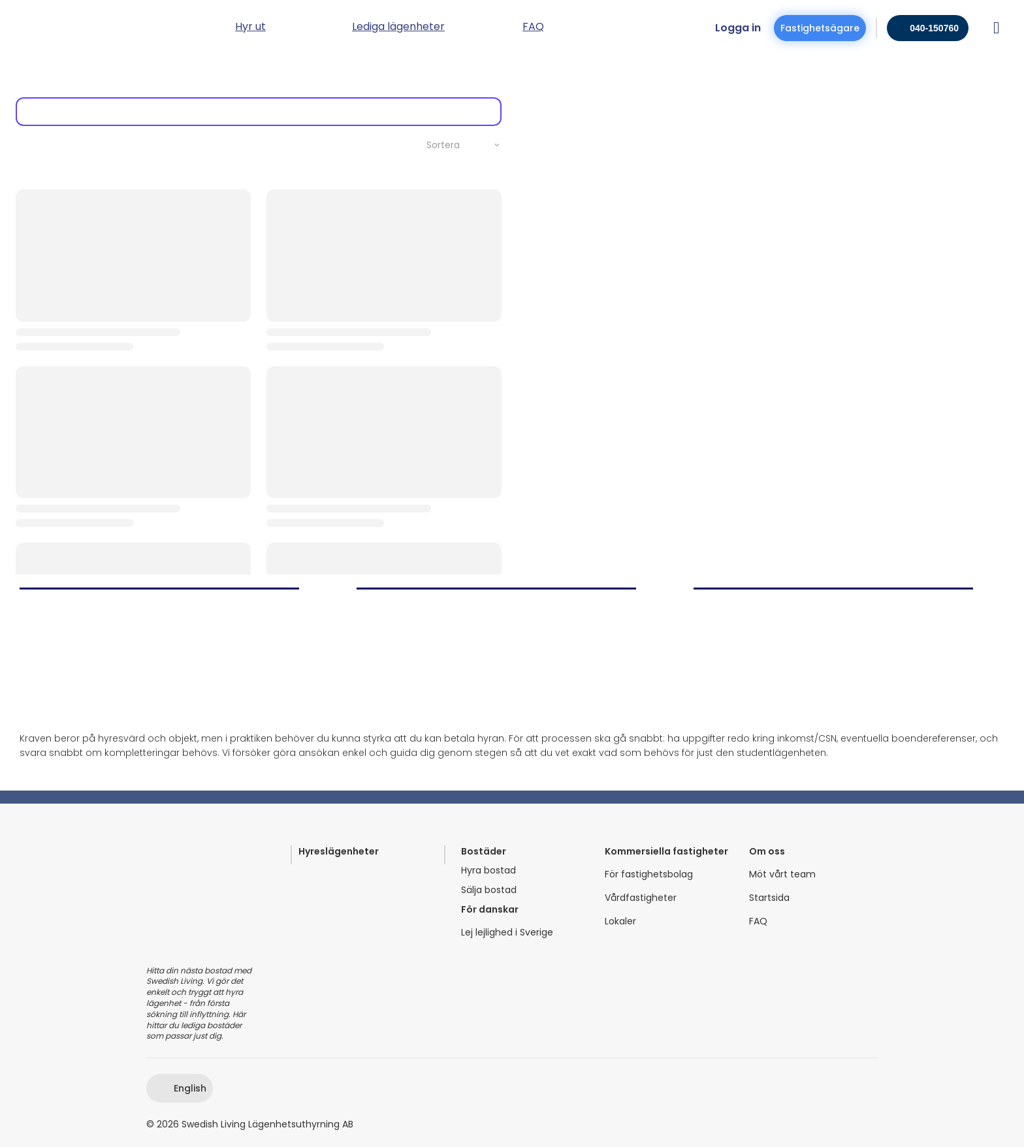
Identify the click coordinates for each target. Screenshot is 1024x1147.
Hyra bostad (488, 870)
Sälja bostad (489, 890)
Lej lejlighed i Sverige (507, 932)
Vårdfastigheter (641, 898)
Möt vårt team (782, 874)
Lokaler (620, 921)
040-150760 (934, 28)
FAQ (758, 921)
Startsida (769, 898)
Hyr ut (250, 28)
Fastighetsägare (819, 28)
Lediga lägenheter (398, 28)
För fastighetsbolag (649, 874)
